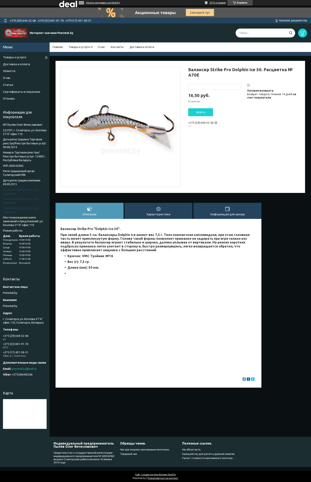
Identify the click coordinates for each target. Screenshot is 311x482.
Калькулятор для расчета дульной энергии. (208, 453)
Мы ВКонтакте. (191, 449)
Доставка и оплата (142, 47)
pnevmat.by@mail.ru (24, 368)
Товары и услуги (79, 47)
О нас (101, 47)
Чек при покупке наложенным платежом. (145, 449)
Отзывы (9, 98)
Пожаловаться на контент (163, 478)
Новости (9, 71)
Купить (200, 112)
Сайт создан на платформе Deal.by (155, 474)
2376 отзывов (217, 2)
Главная (58, 47)
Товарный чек (128, 453)
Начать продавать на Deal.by (103, 2)
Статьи (8, 84)
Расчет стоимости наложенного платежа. (207, 458)
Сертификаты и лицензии (21, 91)
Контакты (117, 47)
